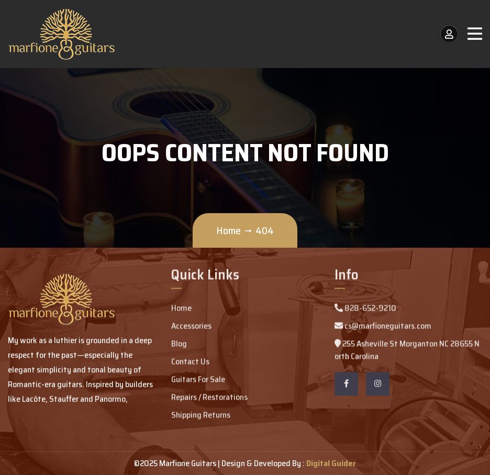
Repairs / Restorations (209, 398)
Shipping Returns (200, 416)
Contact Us (190, 362)
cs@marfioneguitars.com (383, 327)
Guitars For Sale (198, 380)
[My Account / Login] (449, 34)
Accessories (191, 327)
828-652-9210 (365, 309)
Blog (179, 344)
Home (228, 230)
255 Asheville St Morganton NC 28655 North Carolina (407, 351)
